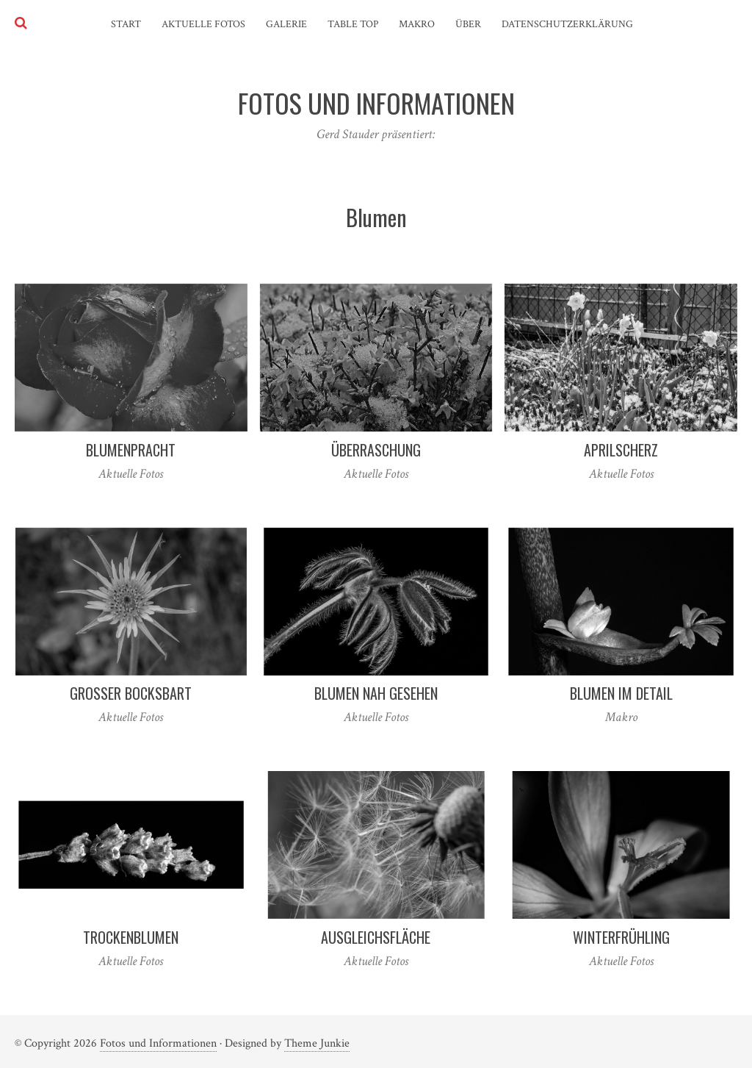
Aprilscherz (621, 450)
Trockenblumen (130, 937)
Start (126, 24)
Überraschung (376, 450)
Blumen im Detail (621, 693)
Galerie (286, 24)
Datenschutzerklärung (567, 24)
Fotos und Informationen (158, 1043)
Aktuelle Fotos (203, 24)
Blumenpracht (131, 450)
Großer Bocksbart (131, 693)
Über (468, 24)
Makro (417, 24)
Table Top (353, 24)
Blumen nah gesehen (376, 693)
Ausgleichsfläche (375, 937)
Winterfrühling (621, 937)
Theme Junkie (317, 1043)
